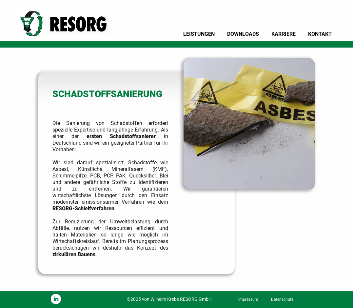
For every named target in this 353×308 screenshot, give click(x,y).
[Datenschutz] (282, 299)
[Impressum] (248, 299)
